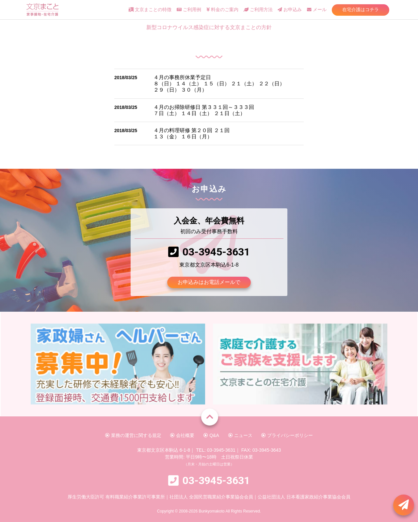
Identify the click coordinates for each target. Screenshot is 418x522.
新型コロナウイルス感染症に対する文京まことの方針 (209, 27)
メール (317, 9)
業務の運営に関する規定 (133, 435)
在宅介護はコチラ (360, 9)
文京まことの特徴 (150, 9)
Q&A (211, 435)
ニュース (240, 435)
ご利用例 (189, 9)
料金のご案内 (222, 9)
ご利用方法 (258, 9)
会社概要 (182, 435)
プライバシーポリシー (287, 435)
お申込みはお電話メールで (209, 282)
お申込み (290, 9)
